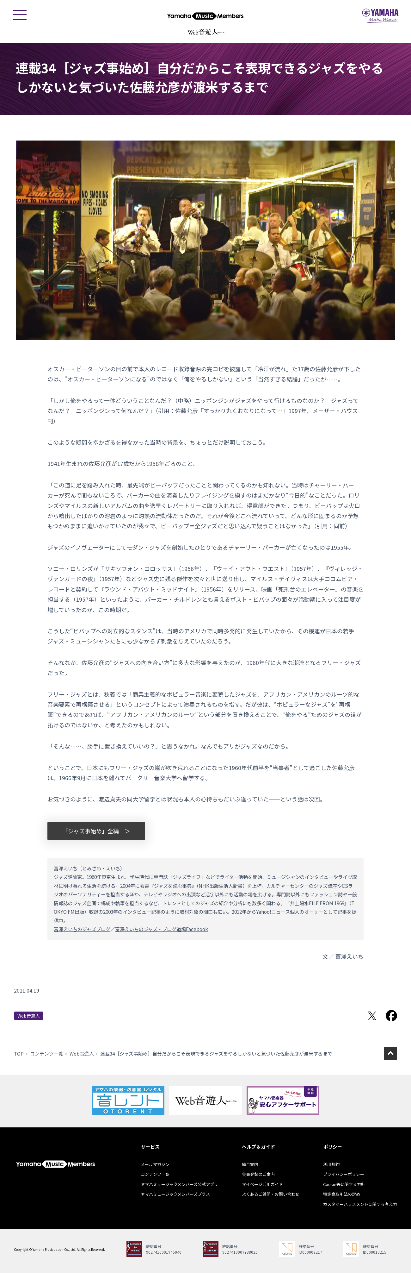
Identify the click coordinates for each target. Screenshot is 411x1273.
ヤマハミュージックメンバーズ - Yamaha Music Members (205, 16)
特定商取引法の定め (341, 1194)
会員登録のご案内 (258, 1174)
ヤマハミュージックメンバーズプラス (175, 1194)
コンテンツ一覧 (46, 1053)
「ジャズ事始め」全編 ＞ (96, 831)
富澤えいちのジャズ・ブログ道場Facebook (161, 928)
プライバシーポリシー (343, 1174)
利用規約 (331, 1164)
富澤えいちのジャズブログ (82, 928)
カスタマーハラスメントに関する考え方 (360, 1204)
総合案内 (250, 1164)
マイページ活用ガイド (262, 1184)
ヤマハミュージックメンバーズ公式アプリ (179, 1184)
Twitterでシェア (372, 1015)
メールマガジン (155, 1164)
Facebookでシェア (391, 1015)
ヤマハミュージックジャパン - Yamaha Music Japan (380, 15)
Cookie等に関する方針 (344, 1184)
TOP (19, 1053)
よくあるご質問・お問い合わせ (270, 1194)
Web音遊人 (28, 1016)
